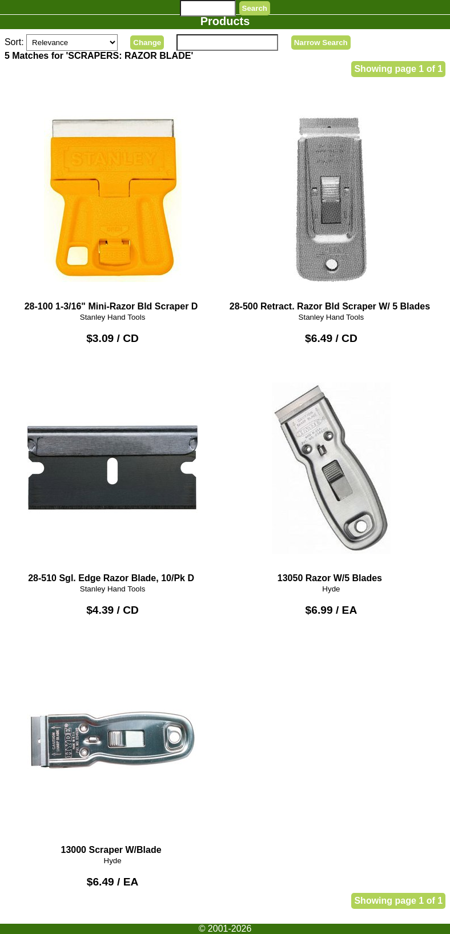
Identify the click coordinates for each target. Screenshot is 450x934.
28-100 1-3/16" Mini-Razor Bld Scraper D (112, 201)
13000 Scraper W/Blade (112, 745)
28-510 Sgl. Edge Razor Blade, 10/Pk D (112, 473)
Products (225, 21)
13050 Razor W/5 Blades (331, 473)
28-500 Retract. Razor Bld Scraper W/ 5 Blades (331, 201)
